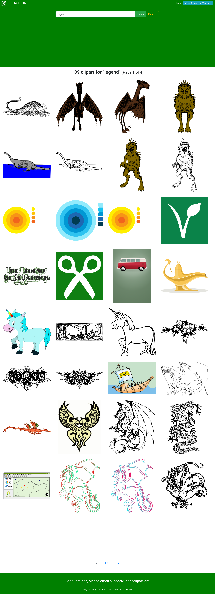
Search (140, 14)
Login (179, 3)
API (130, 589)
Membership (114, 589)
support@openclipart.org (129, 581)
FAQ (85, 589)
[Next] (118, 563)
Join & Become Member (198, 3)
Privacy (92, 589)
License (102, 589)
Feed (125, 589)
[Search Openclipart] (95, 14)
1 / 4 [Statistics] (108, 563)
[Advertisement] (107, 42)
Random (152, 14)
